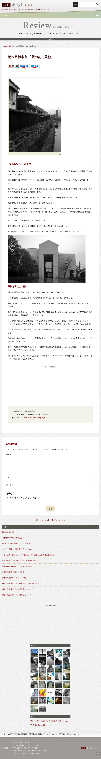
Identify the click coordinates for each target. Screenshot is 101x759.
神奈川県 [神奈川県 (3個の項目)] (57, 721)
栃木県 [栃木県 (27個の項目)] (41, 725)
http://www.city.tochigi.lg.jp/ (34, 418)
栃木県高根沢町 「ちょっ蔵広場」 (15, 578)
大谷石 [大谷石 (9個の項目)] (33, 725)
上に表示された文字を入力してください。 (23, 498)
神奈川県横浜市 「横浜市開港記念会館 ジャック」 (21, 583)
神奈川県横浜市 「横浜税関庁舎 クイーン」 (19, 595)
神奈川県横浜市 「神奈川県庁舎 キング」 (18, 589)
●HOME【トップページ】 (21, 742)
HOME (5, 46)
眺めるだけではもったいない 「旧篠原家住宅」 (20, 561)
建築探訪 (11, 46)
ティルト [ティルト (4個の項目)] (64, 721)
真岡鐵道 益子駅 (8, 532)
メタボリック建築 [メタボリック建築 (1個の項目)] (39, 721)
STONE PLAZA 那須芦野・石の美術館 (16, 543)
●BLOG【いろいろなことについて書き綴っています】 (30, 751)
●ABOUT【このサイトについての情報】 (26, 753)
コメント (10, 454)
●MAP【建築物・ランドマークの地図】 (25, 748)
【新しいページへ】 (42, 520)
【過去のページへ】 (58, 520)
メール (9, 485)
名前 (8, 477)
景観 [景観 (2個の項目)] (52, 721)
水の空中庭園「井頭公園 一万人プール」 (17, 549)
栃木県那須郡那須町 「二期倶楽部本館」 (17, 566)
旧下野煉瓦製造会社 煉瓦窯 (12, 538)
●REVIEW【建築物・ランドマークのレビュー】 (28, 745)
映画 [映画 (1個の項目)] (31, 721)
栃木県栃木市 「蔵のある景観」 (14, 572)
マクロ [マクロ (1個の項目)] (48, 721)
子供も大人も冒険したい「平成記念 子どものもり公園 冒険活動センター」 (30, 555)
